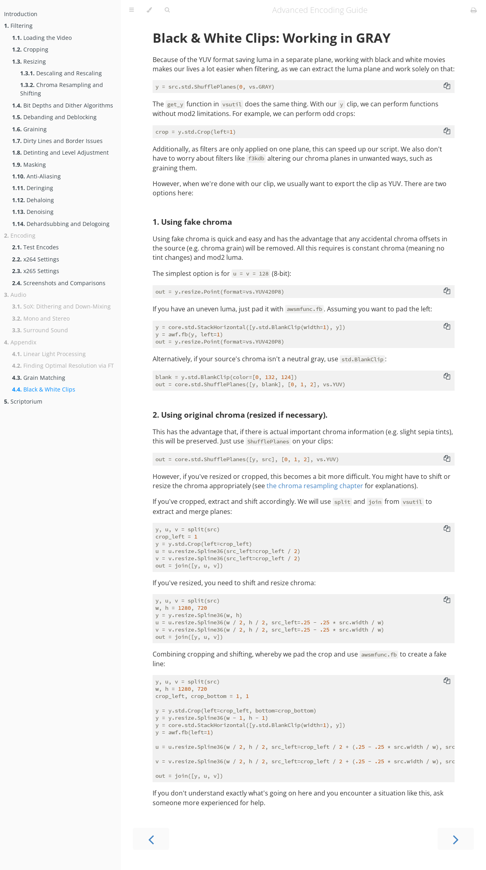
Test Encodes (35, 247)
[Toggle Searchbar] (167, 10)
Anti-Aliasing (36, 176)
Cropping (30, 49)
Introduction (20, 14)
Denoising (33, 211)
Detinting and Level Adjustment (60, 152)
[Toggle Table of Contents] (131, 10)
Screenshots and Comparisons (58, 283)
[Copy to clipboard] (447, 86)
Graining (29, 129)
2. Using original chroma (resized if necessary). (240, 415)
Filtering (18, 25)
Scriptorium (23, 401)
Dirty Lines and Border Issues (57, 141)
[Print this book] (473, 10)
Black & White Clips (43, 389)
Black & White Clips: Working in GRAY (272, 37)
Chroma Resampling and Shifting (61, 89)
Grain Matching (38, 377)
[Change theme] (149, 10)
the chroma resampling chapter (315, 485)
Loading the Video (42, 37)
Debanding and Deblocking (54, 117)
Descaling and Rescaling (61, 73)
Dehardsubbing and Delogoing (61, 224)
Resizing (29, 61)
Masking (29, 164)
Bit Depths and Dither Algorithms (62, 105)
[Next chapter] (456, 839)
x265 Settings (35, 271)
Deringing (32, 188)
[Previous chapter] (151, 839)
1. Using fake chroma (192, 222)
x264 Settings (35, 259)
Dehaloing (33, 200)
